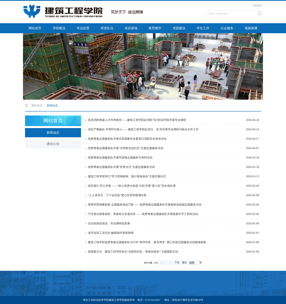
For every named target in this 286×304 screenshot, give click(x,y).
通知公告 (53, 143)
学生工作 (203, 28)
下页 (177, 262)
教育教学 (155, 28)
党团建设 (179, 28)
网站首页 (35, 28)
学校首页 (257, 5)
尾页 (184, 262)
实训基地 (131, 28)
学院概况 (59, 28)
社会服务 (227, 28)
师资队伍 (107, 28)
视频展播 (251, 28)
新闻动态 (52, 105)
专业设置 (83, 28)
